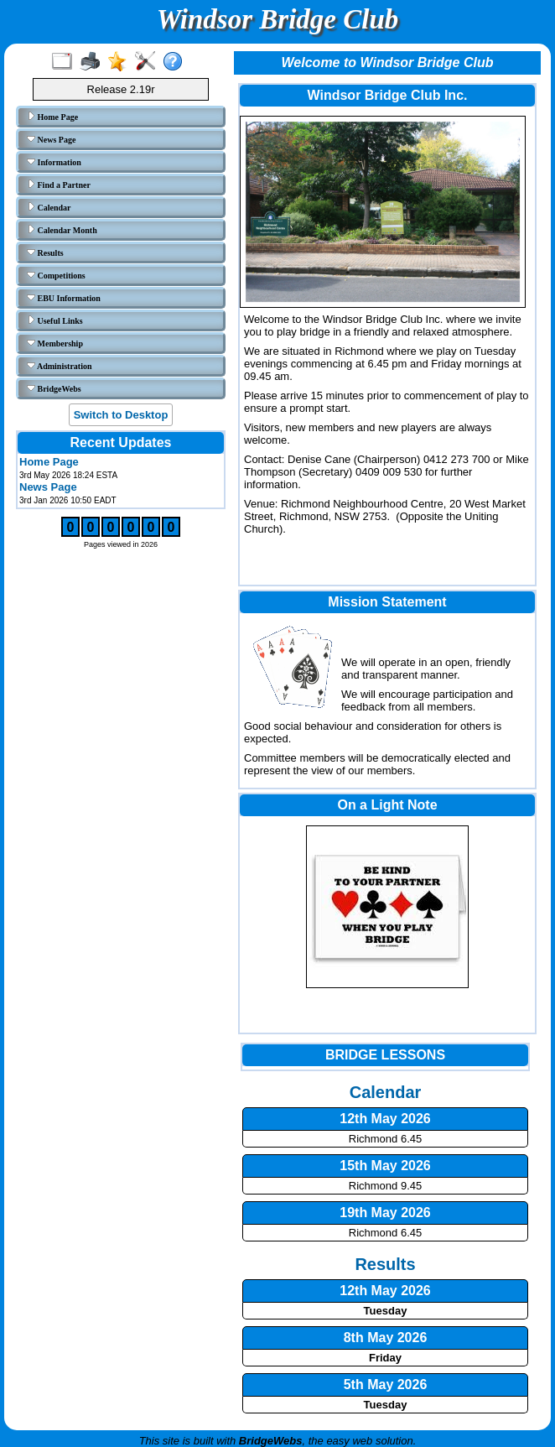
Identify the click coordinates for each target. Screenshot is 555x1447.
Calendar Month (62, 230)
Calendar (49, 207)
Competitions (56, 275)
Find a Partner (59, 185)
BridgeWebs (54, 388)
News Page (51, 139)
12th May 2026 (385, 1290)
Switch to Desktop (121, 415)
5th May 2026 (386, 1384)
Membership (55, 343)
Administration (59, 366)
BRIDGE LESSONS (385, 1055)
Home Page (52, 117)
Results (45, 252)
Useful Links (55, 320)
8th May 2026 (386, 1337)
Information (54, 162)
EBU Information (64, 298)
